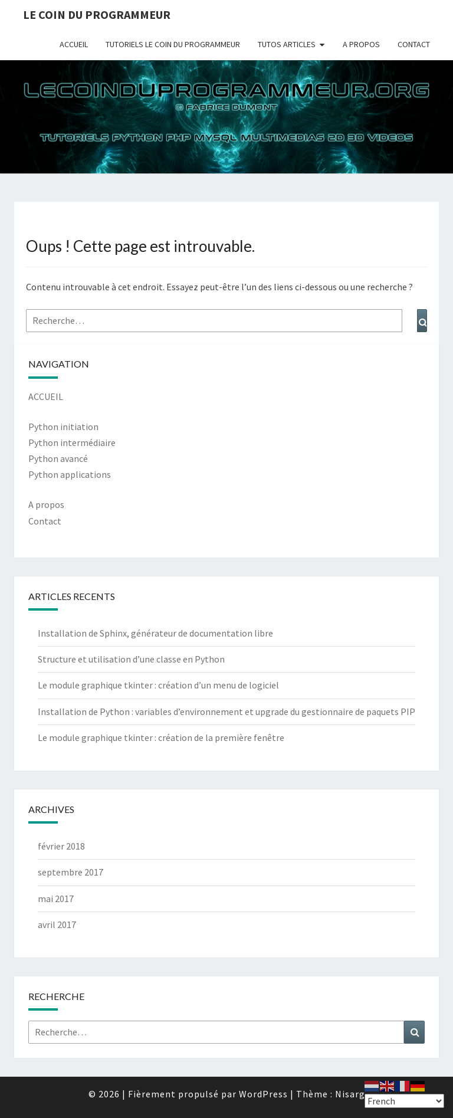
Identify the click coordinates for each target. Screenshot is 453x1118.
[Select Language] (404, 1101)
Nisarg (350, 1094)
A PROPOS (361, 44)
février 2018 (61, 846)
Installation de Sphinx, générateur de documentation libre (155, 633)
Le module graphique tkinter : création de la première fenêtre (161, 737)
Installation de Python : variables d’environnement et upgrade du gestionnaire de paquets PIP (226, 711)
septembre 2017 (70, 872)
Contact (44, 521)
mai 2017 (56, 898)
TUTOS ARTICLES (287, 44)
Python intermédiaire (72, 442)
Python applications (69, 474)
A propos (46, 504)
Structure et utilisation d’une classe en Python (131, 659)
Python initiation (63, 426)
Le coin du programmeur (96, 14)
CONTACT (414, 44)
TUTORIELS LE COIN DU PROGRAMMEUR (173, 44)
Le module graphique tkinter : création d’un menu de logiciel (158, 685)
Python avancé (58, 458)
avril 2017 (57, 924)
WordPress (263, 1094)
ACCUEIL (74, 44)
